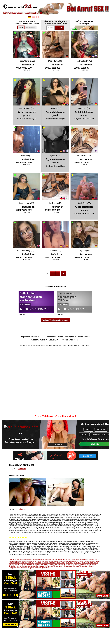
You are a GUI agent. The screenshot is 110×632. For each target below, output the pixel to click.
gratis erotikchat (63, 564)
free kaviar (94, 563)
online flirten (54, 559)
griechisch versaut (68, 561)
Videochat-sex (83, 566)
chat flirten (35, 559)
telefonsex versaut (27, 561)
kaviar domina (60, 563)
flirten (30, 559)
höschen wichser (14, 559)
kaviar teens (77, 563)
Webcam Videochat (54, 566)
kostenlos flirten (82, 559)
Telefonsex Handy (25, 568)
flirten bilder (90, 559)
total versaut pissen (15, 561)
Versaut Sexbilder (14, 563)
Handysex (92, 566)
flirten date (73, 559)
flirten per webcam (64, 559)
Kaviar (44, 563)
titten (32, 568)
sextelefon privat (32, 564)
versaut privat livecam (55, 561)
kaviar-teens (69, 563)
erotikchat (22, 469)
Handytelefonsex (14, 568)
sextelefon (23, 564)
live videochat (43, 566)
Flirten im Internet (44, 559)
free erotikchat (72, 564)
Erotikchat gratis (14, 566)
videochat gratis (74, 566)
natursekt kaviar (51, 563)
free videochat (64, 566)
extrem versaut (78, 561)
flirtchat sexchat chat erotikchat (86, 564)
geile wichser (24, 559)
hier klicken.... (21, 509)
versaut (97, 559)
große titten (45, 568)
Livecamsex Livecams (27, 563)
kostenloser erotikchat (50, 564)
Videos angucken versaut (92, 561)
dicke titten (38, 568)
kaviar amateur (86, 563)
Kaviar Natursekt (14, 564)
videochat (35, 566)
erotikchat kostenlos (25, 566)
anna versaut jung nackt (40, 561)
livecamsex (38, 563)
